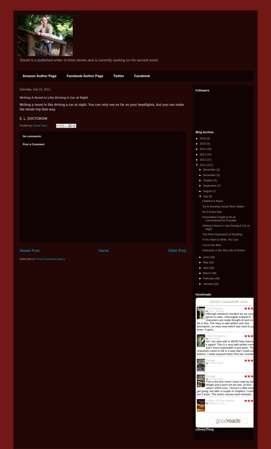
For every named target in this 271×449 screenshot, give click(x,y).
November (210, 175)
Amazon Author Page (39, 76)
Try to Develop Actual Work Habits (223, 206)
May (206, 262)
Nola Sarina (214, 338)
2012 (203, 159)
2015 (203, 143)
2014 (203, 149)
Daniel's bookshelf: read (228, 302)
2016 (203, 138)
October (208, 180)
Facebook (142, 76)
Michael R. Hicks (216, 403)
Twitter (118, 76)
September (210, 185)
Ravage (210, 376)
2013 (203, 154)
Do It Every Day (211, 211)
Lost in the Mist (211, 245)
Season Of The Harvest (220, 400)
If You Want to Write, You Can (220, 239)
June (206, 257)
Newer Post (29, 251)
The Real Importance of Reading (222, 234)
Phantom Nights (215, 335)
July (206, 196)
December (210, 169)
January (208, 283)
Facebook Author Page (85, 76)
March (207, 273)
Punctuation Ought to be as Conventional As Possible (219, 218)
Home (104, 251)
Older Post (177, 251)
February (209, 278)
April (206, 267)
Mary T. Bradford (216, 311)
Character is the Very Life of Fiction (223, 250)
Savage (210, 360)
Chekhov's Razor (212, 201)
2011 (203, 165)
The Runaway (214, 308)
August (207, 191)
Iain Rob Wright (216, 363)
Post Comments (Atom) (50, 259)
